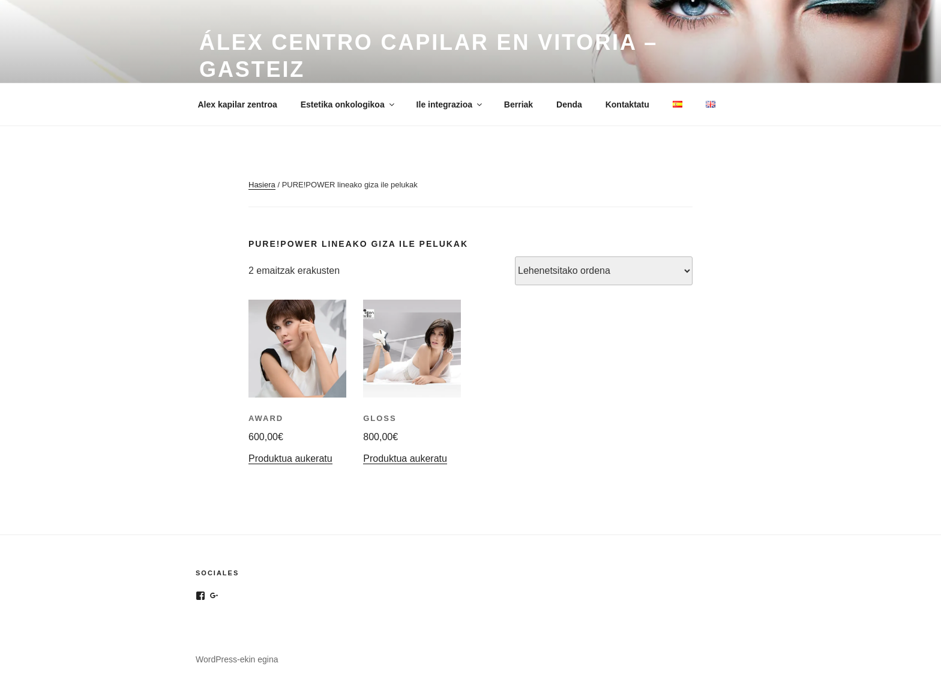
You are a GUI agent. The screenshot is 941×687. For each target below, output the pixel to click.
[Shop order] (604, 270)
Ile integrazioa (450, 104)
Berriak (518, 104)
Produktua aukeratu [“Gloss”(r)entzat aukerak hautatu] (405, 458)
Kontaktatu (627, 104)
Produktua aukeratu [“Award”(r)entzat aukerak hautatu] (290, 458)
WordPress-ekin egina (237, 659)
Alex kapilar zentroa (237, 104)
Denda (569, 104)
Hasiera (261, 184)
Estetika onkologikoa (348, 104)
